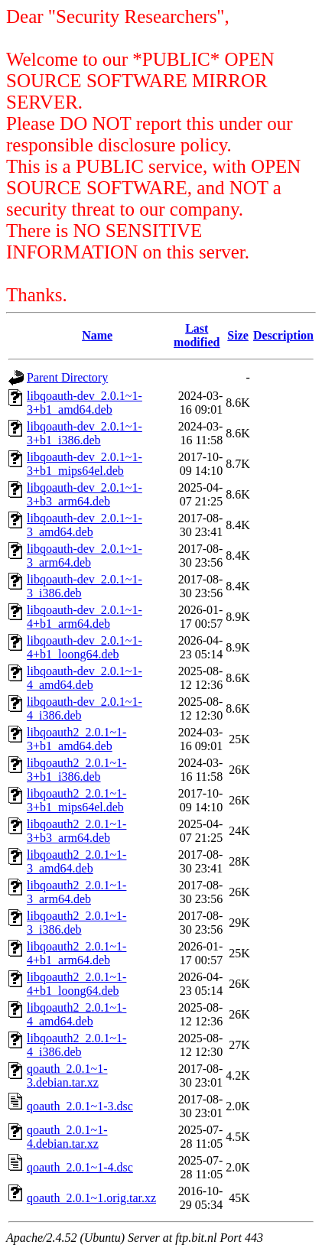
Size (238, 335)
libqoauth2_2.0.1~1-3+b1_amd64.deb (76, 739)
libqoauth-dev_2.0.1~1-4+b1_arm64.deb (84, 616)
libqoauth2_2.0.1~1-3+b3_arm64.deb (76, 830)
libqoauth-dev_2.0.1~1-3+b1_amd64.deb (84, 402)
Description (283, 335)
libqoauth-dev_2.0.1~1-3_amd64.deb (84, 525)
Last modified (197, 335)
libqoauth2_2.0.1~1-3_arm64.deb (76, 892)
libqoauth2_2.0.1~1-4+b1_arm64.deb (76, 953)
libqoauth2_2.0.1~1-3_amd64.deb (76, 861)
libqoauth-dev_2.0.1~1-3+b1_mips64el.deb (84, 463)
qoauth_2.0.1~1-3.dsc (80, 1106)
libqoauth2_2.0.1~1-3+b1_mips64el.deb (76, 800)
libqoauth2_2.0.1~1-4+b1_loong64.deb (76, 983)
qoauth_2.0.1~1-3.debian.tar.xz (67, 1075)
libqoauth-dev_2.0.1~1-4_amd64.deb (84, 677)
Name (97, 335)
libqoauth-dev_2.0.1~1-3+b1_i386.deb (84, 433)
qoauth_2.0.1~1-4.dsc (80, 1167)
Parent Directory (67, 377)
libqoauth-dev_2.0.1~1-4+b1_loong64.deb (84, 647)
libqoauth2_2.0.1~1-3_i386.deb (76, 922)
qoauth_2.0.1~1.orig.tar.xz (91, 1197)
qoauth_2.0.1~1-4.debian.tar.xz (67, 1136)
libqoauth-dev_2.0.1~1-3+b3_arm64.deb (84, 494)
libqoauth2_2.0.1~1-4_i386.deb (76, 1045)
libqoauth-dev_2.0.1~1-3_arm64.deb (84, 555)
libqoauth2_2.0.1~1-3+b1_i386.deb (76, 769)
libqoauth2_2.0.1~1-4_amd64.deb (76, 1014)
